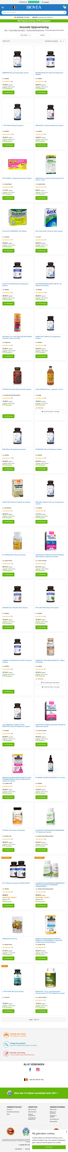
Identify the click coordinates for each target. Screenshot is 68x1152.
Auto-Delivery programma (32, 1118)
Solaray (40, 666)
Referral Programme (31, 1115)
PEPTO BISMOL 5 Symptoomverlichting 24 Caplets (17, 178)
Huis (6, 30)
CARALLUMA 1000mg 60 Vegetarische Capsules (16, 502)
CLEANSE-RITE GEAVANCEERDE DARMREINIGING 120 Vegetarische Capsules (49, 831)
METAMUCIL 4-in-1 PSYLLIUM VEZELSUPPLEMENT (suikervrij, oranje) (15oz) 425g (17, 337)
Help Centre (53, 1109)
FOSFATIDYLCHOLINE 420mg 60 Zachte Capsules (16, 389)
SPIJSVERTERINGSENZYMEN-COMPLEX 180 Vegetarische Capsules (48, 284)
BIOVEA (7, 78)
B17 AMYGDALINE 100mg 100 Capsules (14, 555)
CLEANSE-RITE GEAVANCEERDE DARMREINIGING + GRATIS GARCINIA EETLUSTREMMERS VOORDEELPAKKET (50, 884)
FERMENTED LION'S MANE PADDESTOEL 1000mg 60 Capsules (49, 661)
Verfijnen (42, 35)
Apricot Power (8, 560)
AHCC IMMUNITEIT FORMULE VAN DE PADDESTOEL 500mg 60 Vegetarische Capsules (16, 725)
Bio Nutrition (8, 508)
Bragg (39, 395)
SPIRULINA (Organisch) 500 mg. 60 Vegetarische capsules (49, 503)
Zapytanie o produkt (53, 1116)
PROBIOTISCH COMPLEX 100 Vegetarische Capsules (47, 337)
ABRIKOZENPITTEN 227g (9, 938)
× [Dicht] (66, 1131)
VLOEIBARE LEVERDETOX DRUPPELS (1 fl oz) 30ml (50, 777)
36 (62, 41)
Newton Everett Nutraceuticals (12, 395)
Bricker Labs (8, 836)
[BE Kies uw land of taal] (15, 7)
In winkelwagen (8, 92)
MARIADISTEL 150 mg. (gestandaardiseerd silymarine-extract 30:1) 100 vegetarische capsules (50, 992)
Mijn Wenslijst (32, 1112)
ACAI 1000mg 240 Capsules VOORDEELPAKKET (16, 883)
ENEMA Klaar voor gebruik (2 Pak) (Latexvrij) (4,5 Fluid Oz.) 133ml (49, 179)
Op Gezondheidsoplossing (35, 30)
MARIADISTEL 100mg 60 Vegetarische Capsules (49, 125)
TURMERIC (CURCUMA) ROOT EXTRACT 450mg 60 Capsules (17, 661)
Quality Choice (41, 184)
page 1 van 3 (34, 1019)
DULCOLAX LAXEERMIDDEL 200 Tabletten (14, 231)
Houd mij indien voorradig (50, 411)
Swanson (7, 997)
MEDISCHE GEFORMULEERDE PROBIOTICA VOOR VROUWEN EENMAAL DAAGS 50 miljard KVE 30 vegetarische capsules (16, 779)
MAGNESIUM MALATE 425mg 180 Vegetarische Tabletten (49, 73)
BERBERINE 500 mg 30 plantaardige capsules (15, 73)
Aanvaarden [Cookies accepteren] (48, 1147)
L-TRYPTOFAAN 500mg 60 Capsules (12, 125)
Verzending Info (54, 1119)
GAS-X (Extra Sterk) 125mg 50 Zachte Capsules (49, 231)
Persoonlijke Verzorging (17, 30)
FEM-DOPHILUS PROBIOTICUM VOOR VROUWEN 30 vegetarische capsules (50, 725)
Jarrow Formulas (42, 560)
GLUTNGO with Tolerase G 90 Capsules (13, 830)
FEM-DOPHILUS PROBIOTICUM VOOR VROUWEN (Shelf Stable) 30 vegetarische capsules (49, 555)
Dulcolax (7, 237)
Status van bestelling (53, 1112)
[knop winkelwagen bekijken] (65, 7)
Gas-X (39, 237)
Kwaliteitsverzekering (12, 1112)
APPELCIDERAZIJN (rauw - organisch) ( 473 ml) (49, 389)
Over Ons (9, 1109)
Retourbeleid (53, 1121)
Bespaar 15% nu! (22, 17)
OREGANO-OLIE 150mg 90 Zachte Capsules (15, 607)
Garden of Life (8, 783)
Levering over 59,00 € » (42, 17)
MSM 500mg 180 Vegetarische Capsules (14, 449)
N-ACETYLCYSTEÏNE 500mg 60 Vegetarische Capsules (15, 284)
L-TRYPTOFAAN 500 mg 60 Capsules (13, 991)
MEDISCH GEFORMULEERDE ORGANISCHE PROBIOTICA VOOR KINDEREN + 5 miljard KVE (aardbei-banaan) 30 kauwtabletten (48, 940)
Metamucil (7, 342)
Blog (8, 1114)
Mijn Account (32, 1109)
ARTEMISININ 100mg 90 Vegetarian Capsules (48, 449)
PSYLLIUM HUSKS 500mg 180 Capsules (47, 607)
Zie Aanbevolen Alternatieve (50, 683)
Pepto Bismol (8, 184)
